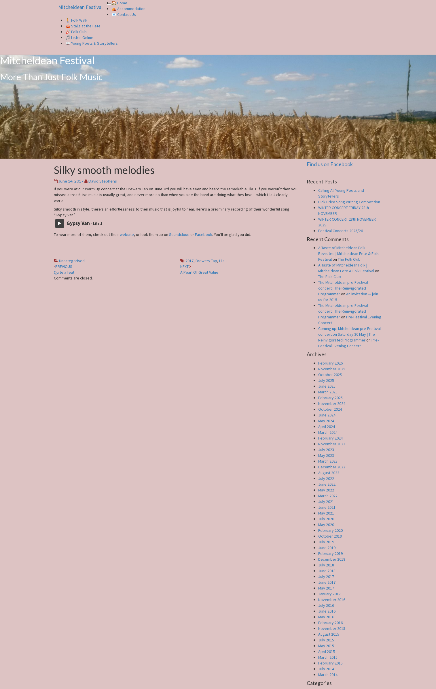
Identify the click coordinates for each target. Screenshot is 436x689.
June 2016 (326, 611)
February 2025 (330, 397)
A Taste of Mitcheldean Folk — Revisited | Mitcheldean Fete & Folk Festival (348, 253)
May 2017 (326, 588)
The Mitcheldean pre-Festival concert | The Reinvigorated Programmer (343, 288)
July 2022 (326, 478)
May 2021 (326, 513)
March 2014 (328, 674)
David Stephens (102, 181)
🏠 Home (119, 2)
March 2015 (328, 657)
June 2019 (326, 547)
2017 (189, 260)
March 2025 (328, 392)
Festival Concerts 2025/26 (340, 230)
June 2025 (326, 386)
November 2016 (331, 599)
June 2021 (326, 507)
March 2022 (328, 495)
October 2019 (330, 536)
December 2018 (331, 559)
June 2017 (326, 582)
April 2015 (326, 651)
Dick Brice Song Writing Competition (349, 201)
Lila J (223, 260)
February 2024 (330, 438)
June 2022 (326, 484)
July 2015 (326, 640)
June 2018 (326, 570)
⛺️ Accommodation (128, 8)
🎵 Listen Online (79, 37)
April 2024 (326, 426)
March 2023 (328, 461)
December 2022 (331, 467)
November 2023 (331, 443)
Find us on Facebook (330, 164)
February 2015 (330, 663)
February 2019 (330, 553)
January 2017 (329, 593)
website (127, 234)
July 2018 (326, 565)
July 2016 (326, 605)
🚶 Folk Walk (76, 20)
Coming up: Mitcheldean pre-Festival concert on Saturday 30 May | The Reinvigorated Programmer (349, 334)
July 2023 (326, 449)
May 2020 (326, 524)
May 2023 (326, 455)
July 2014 (326, 668)
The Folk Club (349, 259)
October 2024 (330, 409)
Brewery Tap (206, 260)
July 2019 (326, 542)
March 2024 (328, 432)
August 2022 (328, 472)
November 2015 (331, 628)
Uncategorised (72, 260)
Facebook (203, 234)
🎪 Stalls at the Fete (83, 26)
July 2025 (326, 380)
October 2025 (330, 374)
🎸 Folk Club (76, 31)
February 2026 (330, 363)
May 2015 (326, 645)
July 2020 (326, 518)
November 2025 (331, 368)
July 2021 (326, 501)
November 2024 (331, 403)
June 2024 (326, 415)
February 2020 (330, 530)
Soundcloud (179, 234)
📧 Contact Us (123, 14)
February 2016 (330, 622)
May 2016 (326, 616)
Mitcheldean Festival (80, 7)
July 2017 (326, 576)
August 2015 (328, 634)
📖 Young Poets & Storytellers (91, 43)
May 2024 (326, 420)
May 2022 (326, 490)
